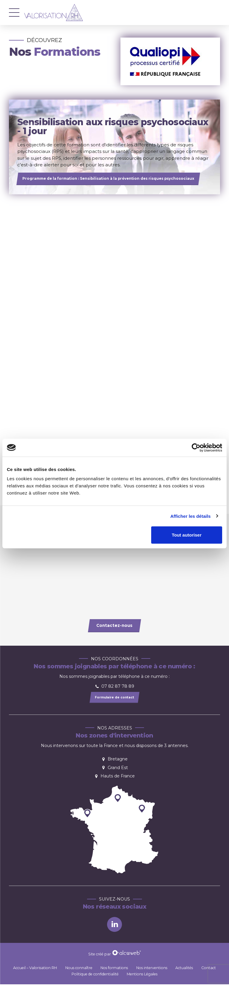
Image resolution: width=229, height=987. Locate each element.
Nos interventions (151, 970)
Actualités (184, 970)
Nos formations (114, 970)
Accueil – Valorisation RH (35, 970)
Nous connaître (78, 970)
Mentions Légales (142, 976)
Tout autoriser (187, 534)
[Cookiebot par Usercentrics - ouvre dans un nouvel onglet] (196, 447)
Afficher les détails (190, 515)
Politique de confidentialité (95, 976)
